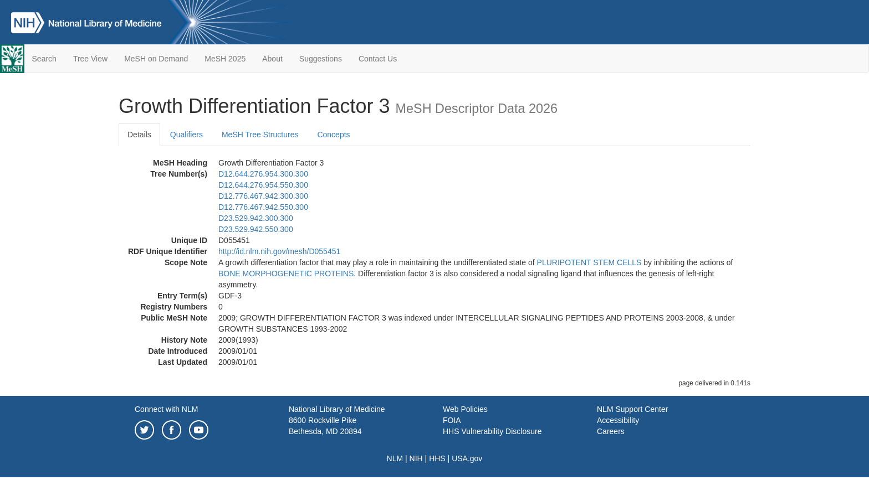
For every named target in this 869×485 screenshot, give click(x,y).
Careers (611, 431)
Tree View (90, 58)
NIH (416, 458)
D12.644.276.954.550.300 (263, 184)
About (272, 58)
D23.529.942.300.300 (255, 218)
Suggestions (320, 58)
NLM (395, 458)
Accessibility (618, 420)
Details (139, 134)
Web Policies (465, 409)
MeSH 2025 (225, 58)
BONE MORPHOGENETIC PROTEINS (286, 273)
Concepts (333, 134)
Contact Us (378, 58)
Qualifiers (186, 134)
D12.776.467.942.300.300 (263, 196)
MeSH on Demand (156, 58)
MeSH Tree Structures (260, 134)
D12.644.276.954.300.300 (263, 173)
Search (44, 58)
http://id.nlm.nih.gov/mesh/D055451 (279, 251)
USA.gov (467, 458)
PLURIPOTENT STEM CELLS (589, 262)
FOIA (452, 420)
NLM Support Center (632, 409)
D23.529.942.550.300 (255, 229)
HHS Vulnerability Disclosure (492, 431)
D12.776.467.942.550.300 (263, 207)
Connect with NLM (166, 409)
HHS (437, 458)
